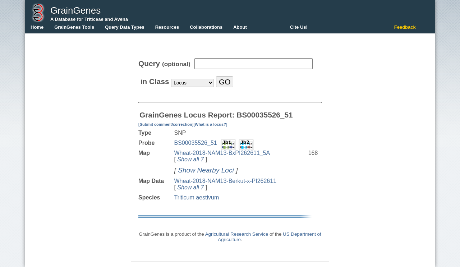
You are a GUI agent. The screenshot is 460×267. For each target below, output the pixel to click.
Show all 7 (190, 159)
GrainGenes (75, 10)
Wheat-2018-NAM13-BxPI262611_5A (222, 153)
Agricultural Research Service (236, 234)
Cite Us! (299, 27)
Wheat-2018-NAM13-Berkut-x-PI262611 (225, 181)
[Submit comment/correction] (165, 124)
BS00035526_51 (195, 143)
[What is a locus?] (210, 124)
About (240, 27)
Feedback (405, 27)
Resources (167, 27)
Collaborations (206, 27)
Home (37, 27)
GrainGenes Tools (74, 27)
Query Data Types (124, 27)
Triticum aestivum (196, 197)
